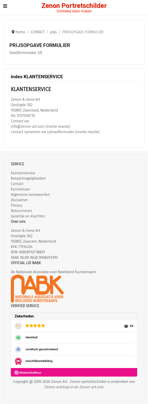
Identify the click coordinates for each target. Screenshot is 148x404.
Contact (17, 184)
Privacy (16, 205)
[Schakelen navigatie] (5, 6)
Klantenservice (23, 173)
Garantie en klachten (28, 216)
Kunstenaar (20, 189)
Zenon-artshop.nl (58, 387)
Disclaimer (19, 200)
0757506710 (26, 116)
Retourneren (21, 211)
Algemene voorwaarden (30, 194)
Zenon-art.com (92, 387)
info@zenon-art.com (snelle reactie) (40, 126)
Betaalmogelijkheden (28, 178)
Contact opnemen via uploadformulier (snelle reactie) (55, 132)
